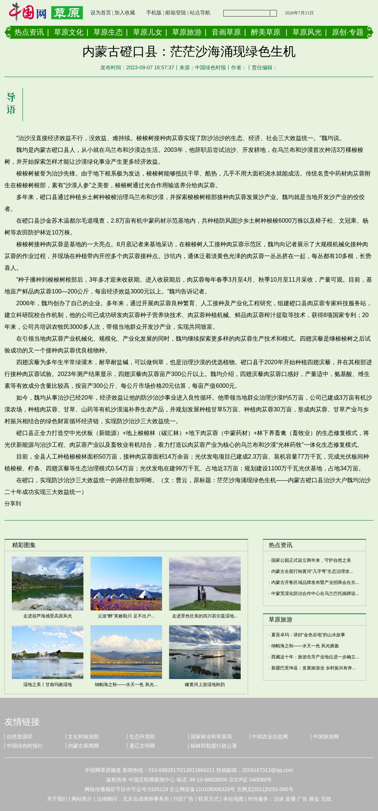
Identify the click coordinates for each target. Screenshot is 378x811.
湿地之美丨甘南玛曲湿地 (47, 684)
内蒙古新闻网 (83, 746)
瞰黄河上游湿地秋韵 (205, 684)
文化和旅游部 (83, 736)
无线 (326, 799)
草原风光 (307, 32)
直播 (290, 799)
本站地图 (233, 799)
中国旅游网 (326, 736)
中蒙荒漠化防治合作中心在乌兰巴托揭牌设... (315, 593)
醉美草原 (266, 32)
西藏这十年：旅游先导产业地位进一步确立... (315, 656)
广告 (302, 799)
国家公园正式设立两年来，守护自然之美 (311, 560)
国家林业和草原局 (211, 736)
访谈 (279, 799)
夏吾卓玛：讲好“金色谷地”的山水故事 (308, 634)
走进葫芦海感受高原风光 (47, 616)
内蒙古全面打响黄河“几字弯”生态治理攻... (312, 571)
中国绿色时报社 (25, 746)
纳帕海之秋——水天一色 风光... (126, 684)
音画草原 (226, 32)
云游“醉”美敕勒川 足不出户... (126, 616)
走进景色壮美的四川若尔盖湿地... (205, 616)
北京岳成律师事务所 (146, 799)
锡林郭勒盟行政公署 (213, 746)
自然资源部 (19, 736)
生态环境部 (142, 736)
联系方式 (208, 799)
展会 (314, 799)
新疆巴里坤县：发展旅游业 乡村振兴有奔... (313, 668)
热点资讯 (29, 32)
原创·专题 (348, 32)
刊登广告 (183, 799)
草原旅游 (187, 32)
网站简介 (82, 799)
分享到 (12, 503)
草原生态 (108, 32)
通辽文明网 (142, 746)
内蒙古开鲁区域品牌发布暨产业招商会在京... (315, 582)
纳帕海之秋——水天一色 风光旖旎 (305, 645)
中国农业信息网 (270, 736)
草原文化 (68, 32)
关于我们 (57, 799)
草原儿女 (147, 32)
